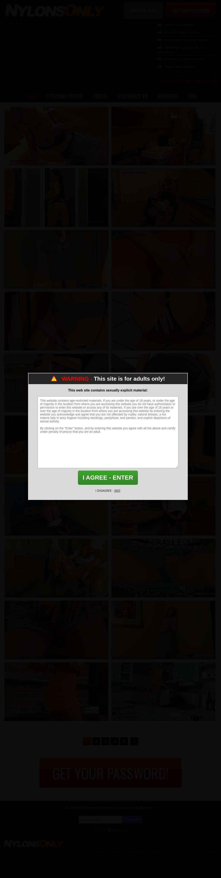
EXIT (117, 490)
